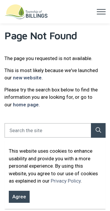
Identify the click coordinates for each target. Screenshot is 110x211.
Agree (19, 201)
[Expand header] (101, 11)
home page (26, 105)
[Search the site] (55, 130)
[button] (98, 130)
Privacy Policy (66, 185)
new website (27, 78)
